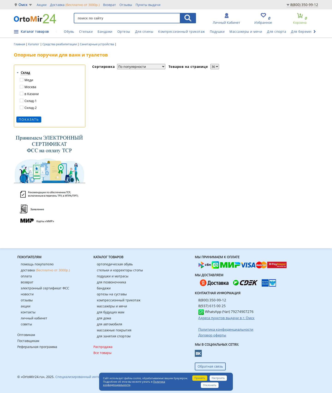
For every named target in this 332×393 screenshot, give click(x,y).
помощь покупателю (37, 264)
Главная (20, 44)
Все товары (102, 353)
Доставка (75, 4)
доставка (45, 270)
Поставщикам (28, 341)
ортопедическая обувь (115, 264)
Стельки (86, 31)
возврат (27, 282)
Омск (22, 4)
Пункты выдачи (148, 5)
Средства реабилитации (59, 44)
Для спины (144, 31)
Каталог (34, 44)
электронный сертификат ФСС (45, 288)
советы (26, 324)
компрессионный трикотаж (118, 300)
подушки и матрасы (112, 276)
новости (27, 294)
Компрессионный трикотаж (181, 31)
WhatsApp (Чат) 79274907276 (226, 311)
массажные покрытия (114, 330)
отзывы (27, 300)
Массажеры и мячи (245, 31)
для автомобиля (109, 324)
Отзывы (125, 5)
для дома (104, 318)
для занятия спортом (113, 336)
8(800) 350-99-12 (304, 4)
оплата (26, 276)
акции (25, 306)
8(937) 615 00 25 (212, 305)
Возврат (109, 5)
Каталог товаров (35, 31)
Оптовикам (26, 335)
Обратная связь (210, 366)
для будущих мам (110, 312)
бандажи (104, 288)
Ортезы (123, 31)
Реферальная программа (37, 347)
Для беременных (305, 31)
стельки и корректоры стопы (120, 270)
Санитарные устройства (97, 44)
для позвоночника (111, 282)
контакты (28, 312)
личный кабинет (34, 318)
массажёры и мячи (112, 306)
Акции (42, 5)
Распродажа (103, 347)
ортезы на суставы (112, 294)
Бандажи (105, 31)
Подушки (217, 31)
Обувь (69, 31)
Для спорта (276, 31)
